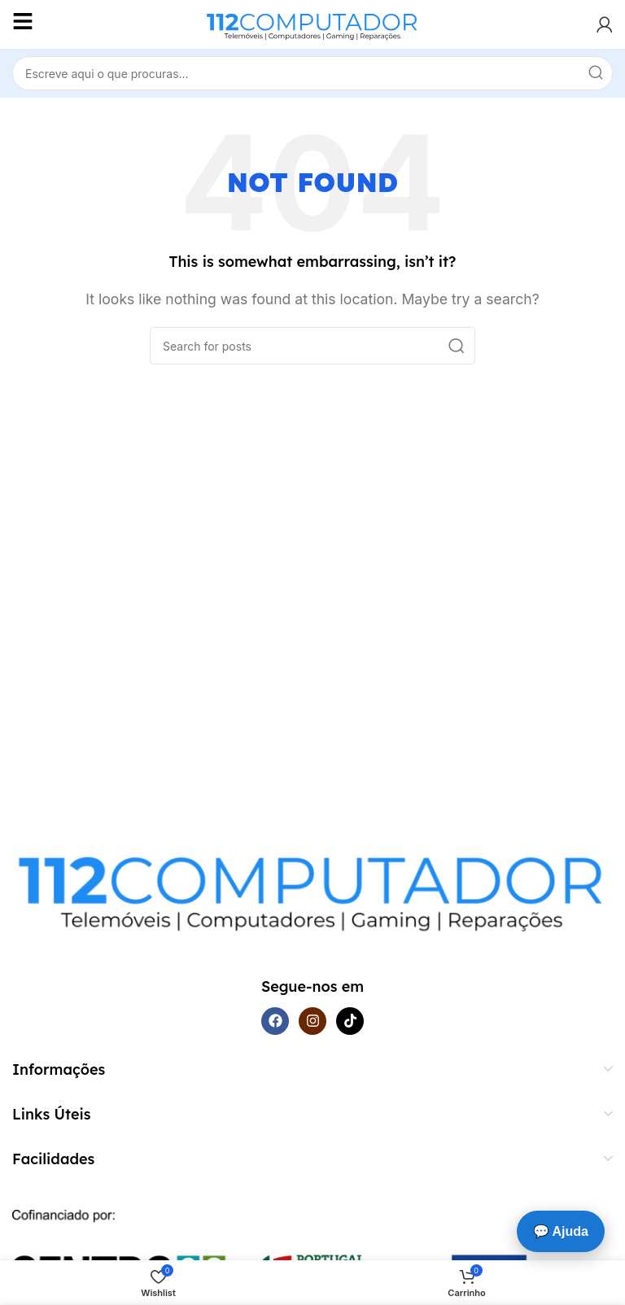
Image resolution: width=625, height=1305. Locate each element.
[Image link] (312, 886)
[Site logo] (312, 23)
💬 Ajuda (560, 1231)
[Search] (312, 73)
